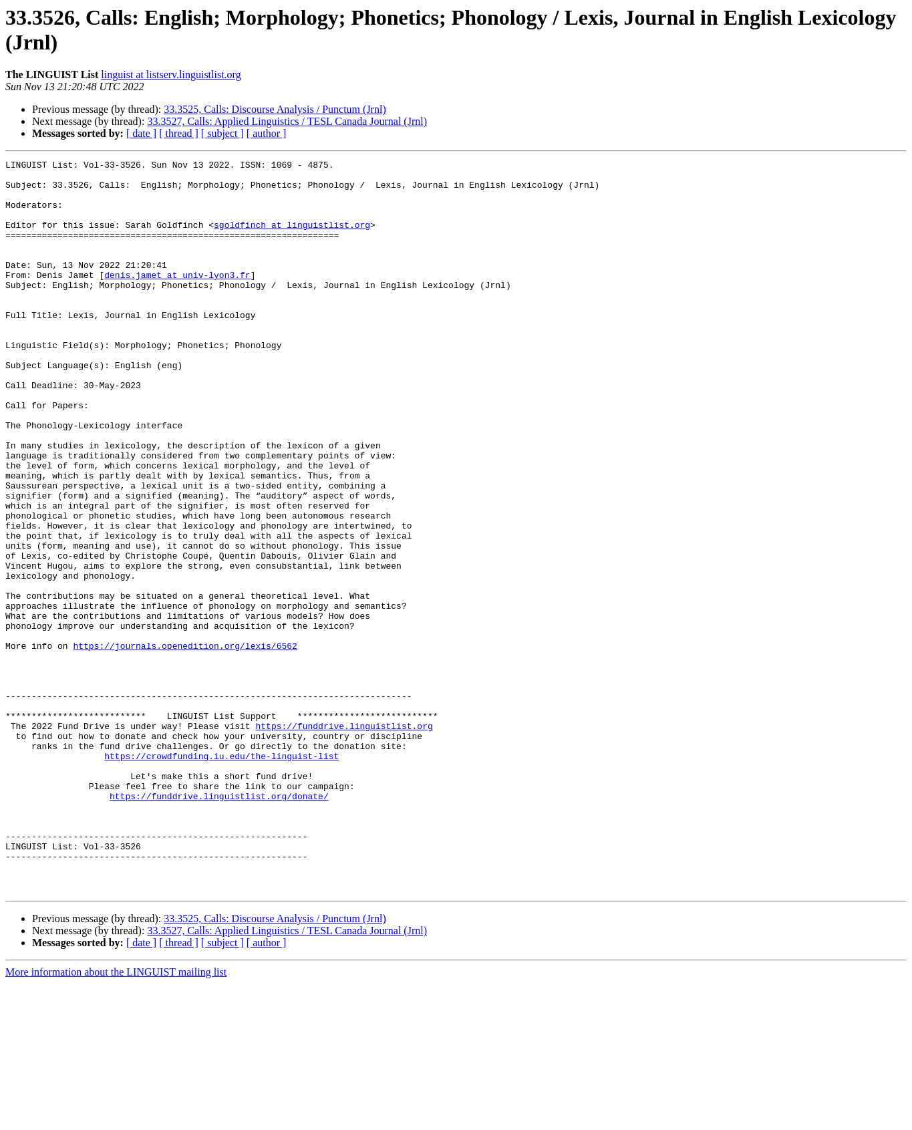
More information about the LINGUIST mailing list (115, 1118)
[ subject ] (222, 133)
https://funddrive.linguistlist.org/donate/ (219, 924)
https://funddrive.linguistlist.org (343, 840)
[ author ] (267, 133)
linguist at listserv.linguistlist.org (171, 74)
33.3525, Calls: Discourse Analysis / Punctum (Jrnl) (275, 109)
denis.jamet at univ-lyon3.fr (177, 299)
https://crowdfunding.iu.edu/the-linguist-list (221, 876)
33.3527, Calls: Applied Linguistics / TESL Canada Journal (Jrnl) (287, 121)
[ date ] (141, 133)
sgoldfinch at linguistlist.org (292, 239)
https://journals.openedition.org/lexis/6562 (185, 744)
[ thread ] (178, 133)
